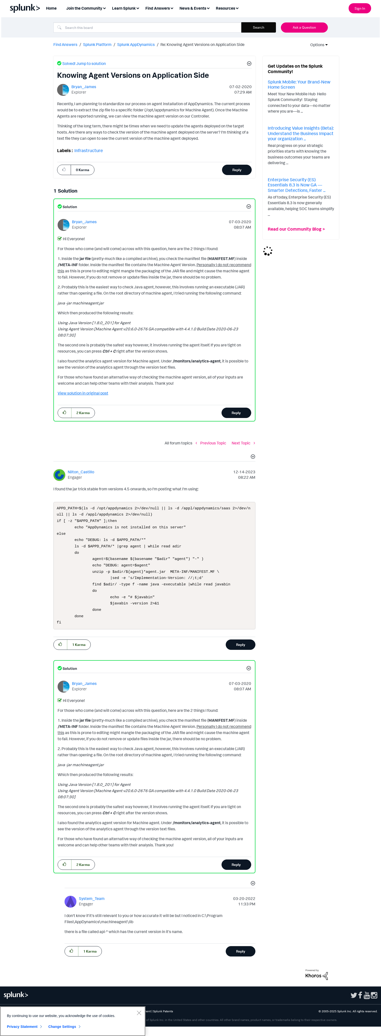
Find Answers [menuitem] (157, 8)
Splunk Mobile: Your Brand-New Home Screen (299, 84)
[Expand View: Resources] (237, 8)
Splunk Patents (163, 1020)
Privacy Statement (22, 1027)
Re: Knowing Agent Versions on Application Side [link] (202, 44)
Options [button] (315, 44)
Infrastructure (88, 150)
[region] (72, 1021)
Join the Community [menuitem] (84, 8)
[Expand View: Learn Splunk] (137, 8)
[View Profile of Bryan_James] (83, 86)
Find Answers (65, 44)
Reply (237, 170)
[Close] (138, 1012)
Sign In (360, 8)
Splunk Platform (97, 44)
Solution (69, 206)
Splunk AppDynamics (136, 44)
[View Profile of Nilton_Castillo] (81, 471)
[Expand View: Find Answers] (171, 8)
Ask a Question (304, 27)
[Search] (147, 27)
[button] (248, 64)
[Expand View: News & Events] (208, 8)
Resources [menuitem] (225, 8)
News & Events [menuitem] (192, 8)
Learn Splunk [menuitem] (124, 8)
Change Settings (62, 1027)
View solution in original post (83, 393)
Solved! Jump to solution (84, 63)
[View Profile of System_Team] (92, 907)
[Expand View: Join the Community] (104, 8)
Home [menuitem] (51, 8)
